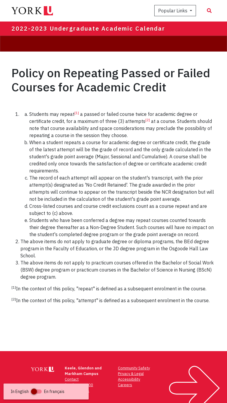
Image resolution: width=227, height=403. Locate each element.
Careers (125, 384)
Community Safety (134, 368)
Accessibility (129, 379)
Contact (72, 379)
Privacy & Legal (131, 373)
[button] (46, 391)
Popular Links (173, 11)
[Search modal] (209, 10)
